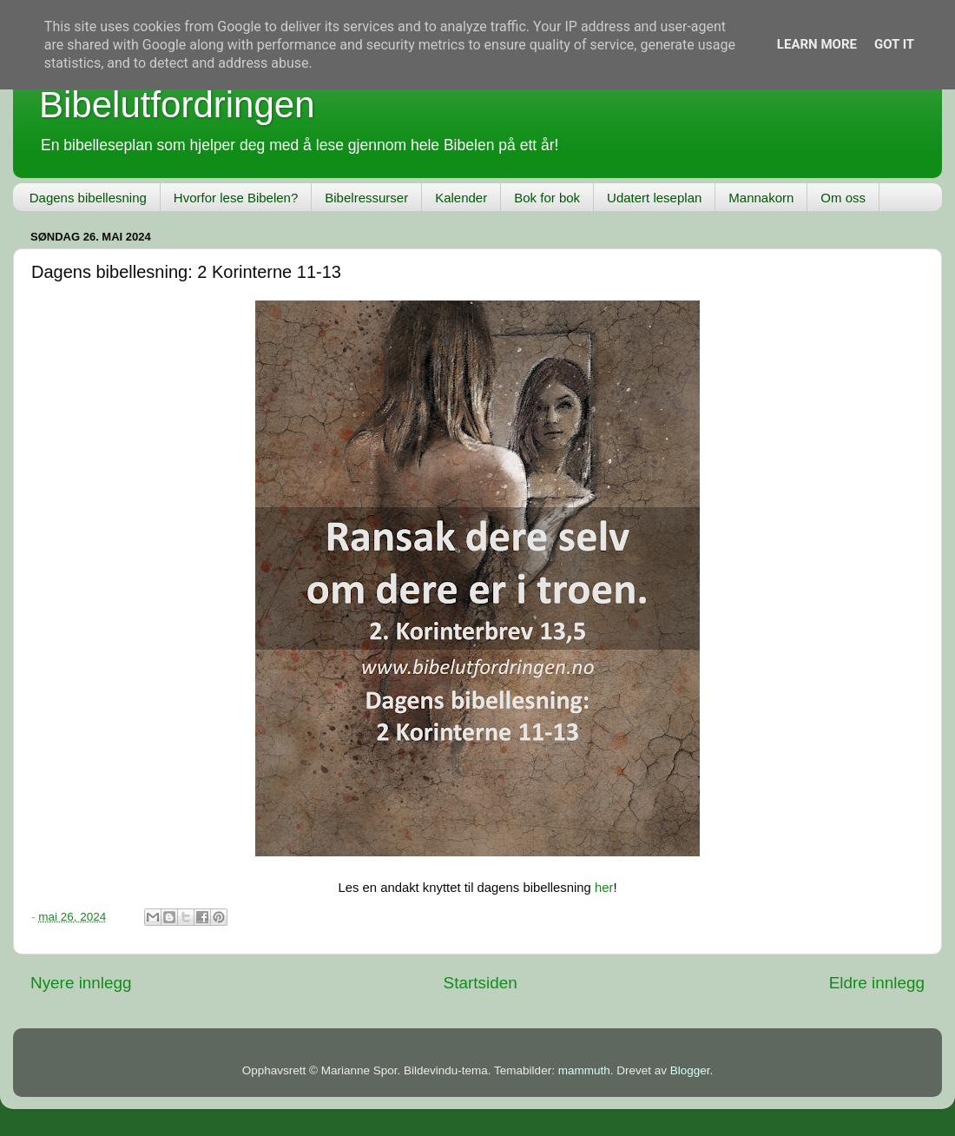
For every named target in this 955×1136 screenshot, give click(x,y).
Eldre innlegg (877, 983)
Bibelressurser (366, 197)
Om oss (843, 197)
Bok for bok (547, 197)
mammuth (584, 1070)
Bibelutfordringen (177, 104)
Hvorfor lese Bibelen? (236, 197)
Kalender (461, 197)
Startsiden (480, 983)
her (604, 888)
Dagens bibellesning (88, 197)
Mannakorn (761, 197)
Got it (894, 44)
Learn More (817, 44)
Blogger (690, 1070)
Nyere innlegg (81, 983)
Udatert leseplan (654, 197)
